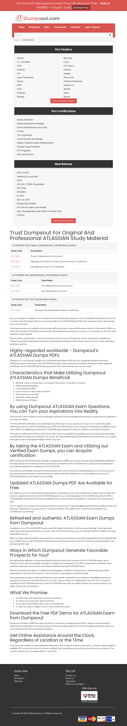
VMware (21, 92)
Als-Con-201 (23, 199)
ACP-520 (15, 310)
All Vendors (34, 27)
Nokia (20, 81)
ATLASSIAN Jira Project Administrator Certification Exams (44, 245)
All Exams (18, 681)
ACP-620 (15, 266)
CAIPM (20, 215)
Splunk (67, 96)
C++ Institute (23, 61)
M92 (19, 180)
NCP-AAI (21, 188)
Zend (66, 92)
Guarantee (70, 681)
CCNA (20, 131)
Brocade (68, 58)
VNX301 (21, 191)
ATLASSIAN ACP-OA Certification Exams (34, 299)
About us (70, 678)
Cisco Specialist (24, 135)
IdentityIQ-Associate (27, 176)
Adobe (20, 58)
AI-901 (20, 195)
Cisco (66, 61)
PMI (19, 85)
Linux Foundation (25, 77)
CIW (19, 65)
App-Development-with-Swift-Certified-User (39, 211)
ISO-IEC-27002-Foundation (30, 184)
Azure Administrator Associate (32, 127)
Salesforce (69, 85)
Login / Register (92, 27)
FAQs (46, 27)
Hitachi (67, 69)
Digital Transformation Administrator (35, 142)
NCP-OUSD (23, 172)
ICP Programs (24, 150)
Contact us (71, 675)
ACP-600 (15, 256)
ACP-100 (15, 285)
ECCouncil (69, 65)
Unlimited (75, 27)
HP (18, 73)
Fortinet (21, 69)
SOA (19, 88)
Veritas (67, 88)
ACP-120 (15, 291)
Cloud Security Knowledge (30, 138)
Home (21, 27)
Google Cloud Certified (28, 146)
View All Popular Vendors (63, 101)
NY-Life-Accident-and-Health (31, 207)
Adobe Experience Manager (30, 123)
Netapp (20, 96)
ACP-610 (15, 261)
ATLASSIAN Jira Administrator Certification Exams (39, 275)
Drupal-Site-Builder (26, 203)
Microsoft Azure (25, 154)
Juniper (67, 73)
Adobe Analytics (25, 119)
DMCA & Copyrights (75, 684)
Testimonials (60, 27)
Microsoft (69, 77)
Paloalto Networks (73, 81)
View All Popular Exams (63, 220)
